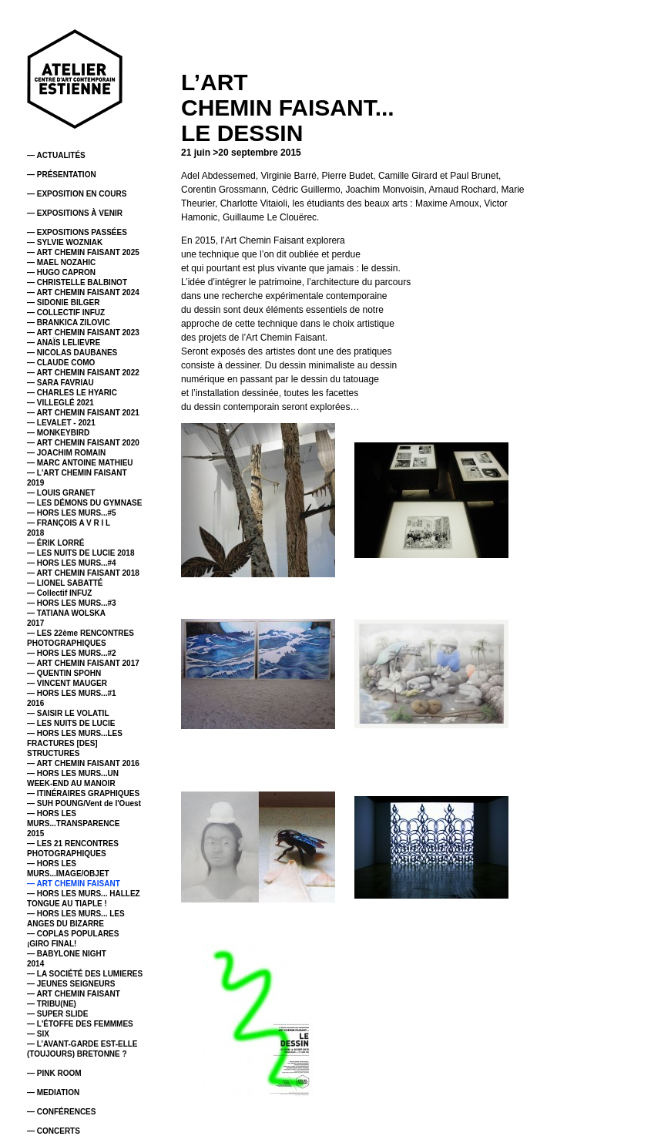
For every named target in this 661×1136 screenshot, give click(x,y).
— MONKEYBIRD (58, 433)
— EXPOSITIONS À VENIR (74, 213)
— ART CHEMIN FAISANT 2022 (83, 372)
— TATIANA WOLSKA (66, 613)
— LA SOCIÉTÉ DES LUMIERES (85, 974)
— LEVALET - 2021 (61, 422)
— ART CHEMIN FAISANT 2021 (83, 412)
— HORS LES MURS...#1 (71, 693)
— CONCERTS (53, 1131)
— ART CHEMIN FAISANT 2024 (83, 292)
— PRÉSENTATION (61, 174)
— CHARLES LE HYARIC (72, 392)
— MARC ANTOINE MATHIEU (80, 463)
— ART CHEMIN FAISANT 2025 (83, 252)
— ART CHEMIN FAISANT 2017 (83, 663)
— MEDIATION (53, 1092)
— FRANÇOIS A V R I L (68, 523)
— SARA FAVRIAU (60, 382)
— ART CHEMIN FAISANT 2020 (83, 443)
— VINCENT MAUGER (67, 683)
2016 (35, 703)
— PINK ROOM (54, 1073)
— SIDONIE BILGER (63, 302)
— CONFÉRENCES (61, 1111)
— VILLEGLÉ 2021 (60, 402)
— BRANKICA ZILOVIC (68, 322)
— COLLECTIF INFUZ (66, 312)
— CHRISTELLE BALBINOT (77, 282)
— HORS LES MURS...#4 (71, 563)
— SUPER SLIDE (57, 1014)
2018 (35, 533)
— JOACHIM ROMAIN (66, 453)
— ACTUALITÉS (56, 155)
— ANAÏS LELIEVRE (63, 342)
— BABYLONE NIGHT (66, 953)
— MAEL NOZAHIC (61, 262)
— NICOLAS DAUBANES (72, 352)
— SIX (38, 1034)
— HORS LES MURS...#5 (71, 513)
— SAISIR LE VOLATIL (68, 713)
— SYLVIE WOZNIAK (64, 242)
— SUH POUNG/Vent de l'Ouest (84, 803)
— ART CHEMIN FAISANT (73, 883)
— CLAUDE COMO (61, 362)
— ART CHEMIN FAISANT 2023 (83, 332)
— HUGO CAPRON (61, 272)
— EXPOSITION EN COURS (76, 194)
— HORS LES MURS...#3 (71, 603)
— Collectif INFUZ (59, 593)
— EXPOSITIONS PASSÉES (77, 232)
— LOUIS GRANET (61, 493)
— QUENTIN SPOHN (64, 673)
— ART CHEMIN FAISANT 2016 (83, 763)
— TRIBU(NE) (51, 1004)
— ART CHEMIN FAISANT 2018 (83, 573)
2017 (35, 623)
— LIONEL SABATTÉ (65, 583)
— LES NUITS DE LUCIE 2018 (80, 553)
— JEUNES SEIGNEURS (71, 984)
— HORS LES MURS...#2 (71, 653)
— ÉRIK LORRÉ (55, 543)
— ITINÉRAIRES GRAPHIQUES (83, 793)
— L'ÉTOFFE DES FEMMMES (80, 1024)
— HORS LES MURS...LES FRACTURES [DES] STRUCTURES (74, 743)
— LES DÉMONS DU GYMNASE (84, 503)
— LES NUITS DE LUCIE (71, 723)
